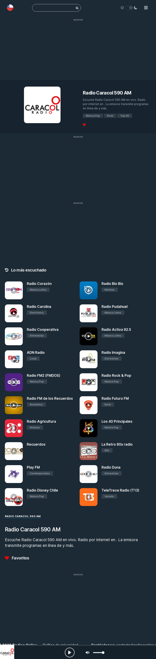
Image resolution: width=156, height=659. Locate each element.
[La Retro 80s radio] (89, 451)
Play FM (33, 467)
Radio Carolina (39, 307)
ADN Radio (36, 353)
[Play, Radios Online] (70, 652)
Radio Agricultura (41, 421)
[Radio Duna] (89, 474)
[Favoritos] (84, 124)
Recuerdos (36, 444)
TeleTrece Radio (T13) (120, 490)
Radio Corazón (39, 284)
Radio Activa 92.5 (116, 330)
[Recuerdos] (14, 451)
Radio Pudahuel (115, 307)
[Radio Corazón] (14, 290)
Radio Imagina (113, 353)
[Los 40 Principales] (89, 428)
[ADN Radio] (14, 359)
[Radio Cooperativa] (14, 336)
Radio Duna (111, 467)
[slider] (98, 653)
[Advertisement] (78, 51)
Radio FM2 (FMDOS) (43, 375)
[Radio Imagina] (89, 359)
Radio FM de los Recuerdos (50, 398)
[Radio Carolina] (14, 313)
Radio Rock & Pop (116, 375)
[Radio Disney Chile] (14, 497)
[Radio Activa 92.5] (89, 336)
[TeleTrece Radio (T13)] (89, 497)
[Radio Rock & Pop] (89, 382)
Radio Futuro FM (115, 398)
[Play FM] (14, 474)
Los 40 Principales (117, 421)
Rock (110, 115)
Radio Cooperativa (42, 330)
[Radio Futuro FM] (89, 405)
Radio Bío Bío (112, 284)
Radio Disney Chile (42, 490)
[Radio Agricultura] (14, 428)
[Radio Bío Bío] (89, 290)
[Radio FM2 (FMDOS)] (14, 382)
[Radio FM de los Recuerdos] (14, 405)
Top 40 (124, 115)
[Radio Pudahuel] (89, 313)
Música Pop (93, 115)
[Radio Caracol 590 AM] (7, 652)
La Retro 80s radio (117, 444)
